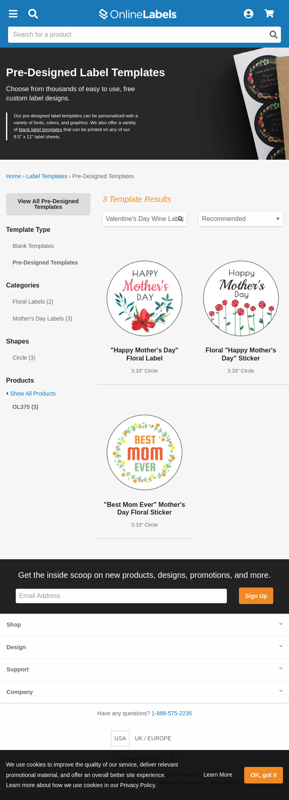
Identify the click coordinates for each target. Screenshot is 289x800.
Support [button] (17, 669)
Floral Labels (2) (33, 301)
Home (13, 176)
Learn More (217, 774)
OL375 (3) (25, 407)
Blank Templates (33, 246)
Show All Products (31, 393)
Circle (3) (24, 357)
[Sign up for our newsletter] (121, 596)
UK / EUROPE (153, 738)
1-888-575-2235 (172, 713)
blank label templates (40, 129)
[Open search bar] (33, 14)
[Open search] (273, 34)
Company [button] (19, 692)
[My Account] (248, 14)
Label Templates (46, 176)
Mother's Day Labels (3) (42, 318)
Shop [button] (13, 624)
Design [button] (16, 647)
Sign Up (256, 596)
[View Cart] (269, 14)
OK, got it (264, 775)
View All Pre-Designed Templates (48, 204)
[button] (13, 14)
